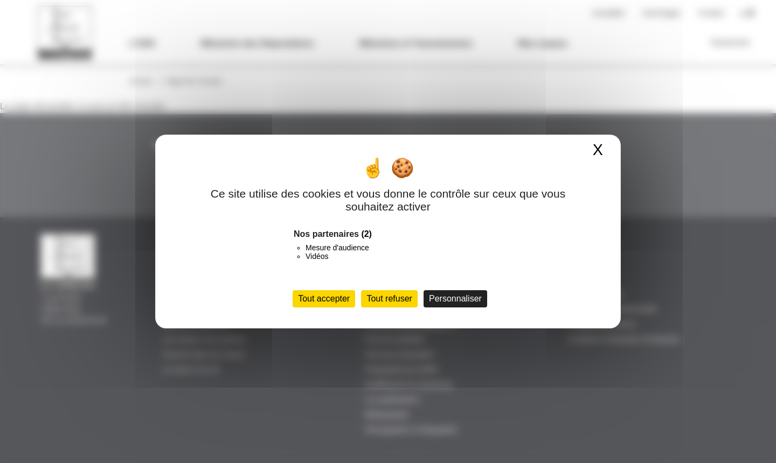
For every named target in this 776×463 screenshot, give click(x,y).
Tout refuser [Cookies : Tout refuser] (389, 298)
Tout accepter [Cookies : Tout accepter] (324, 298)
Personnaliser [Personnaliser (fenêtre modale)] (455, 298)
